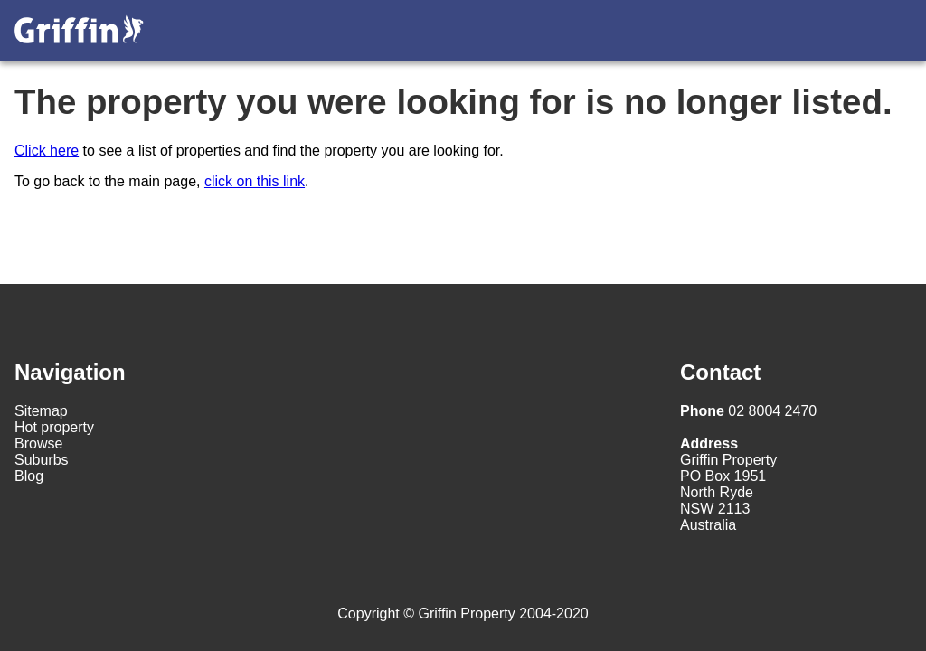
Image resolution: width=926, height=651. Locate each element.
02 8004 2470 (748, 411)
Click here (46, 150)
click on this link (254, 181)
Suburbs (41, 459)
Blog (28, 476)
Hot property (54, 427)
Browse (38, 443)
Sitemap (41, 411)
